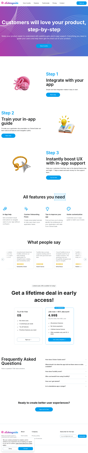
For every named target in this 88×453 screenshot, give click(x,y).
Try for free (53, 177)
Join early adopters (59, 339)
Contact (62, 3)
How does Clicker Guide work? (66, 359)
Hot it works (24, 435)
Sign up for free (44, 409)
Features (36, 3)
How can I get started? (66, 381)
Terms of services (37, 438)
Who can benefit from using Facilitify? (66, 376)
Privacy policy (36, 435)
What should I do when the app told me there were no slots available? (66, 365)
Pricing (55, 3)
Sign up (81, 3)
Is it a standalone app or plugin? (66, 386)
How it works (27, 3)
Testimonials (45, 3)
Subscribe (82, 436)
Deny (10, 448)
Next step (53, 94)
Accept (26, 448)
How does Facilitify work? (66, 371)
